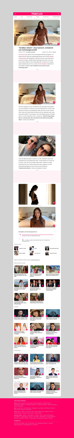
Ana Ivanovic (22, 54)
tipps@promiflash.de (35, 259)
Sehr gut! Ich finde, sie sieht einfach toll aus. (31, 235)
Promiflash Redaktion (30, 52)
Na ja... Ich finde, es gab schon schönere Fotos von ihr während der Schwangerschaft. (36, 241)
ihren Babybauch (43, 63)
